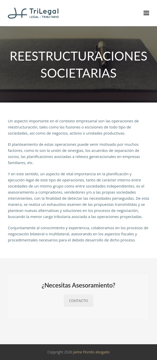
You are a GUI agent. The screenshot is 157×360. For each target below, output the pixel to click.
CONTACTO (78, 300)
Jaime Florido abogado (91, 352)
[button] (146, 13)
